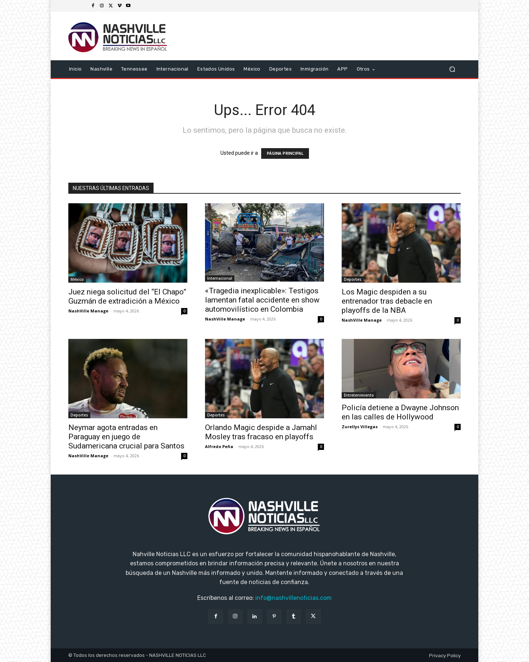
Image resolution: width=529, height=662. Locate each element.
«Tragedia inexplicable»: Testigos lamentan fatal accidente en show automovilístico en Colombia (262, 300)
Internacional (219, 278)
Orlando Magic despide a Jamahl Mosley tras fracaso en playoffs (261, 432)
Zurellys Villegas (360, 426)
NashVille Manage (88, 311)
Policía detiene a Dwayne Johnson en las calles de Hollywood (400, 412)
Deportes (352, 279)
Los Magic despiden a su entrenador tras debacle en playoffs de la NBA (387, 301)
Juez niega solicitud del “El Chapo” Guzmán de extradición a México (127, 296)
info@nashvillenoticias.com (293, 597)
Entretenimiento (359, 395)
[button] (452, 69)
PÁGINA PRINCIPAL (285, 153)
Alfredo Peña (219, 446)
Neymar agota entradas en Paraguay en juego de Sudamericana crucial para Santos (126, 436)
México (77, 279)
